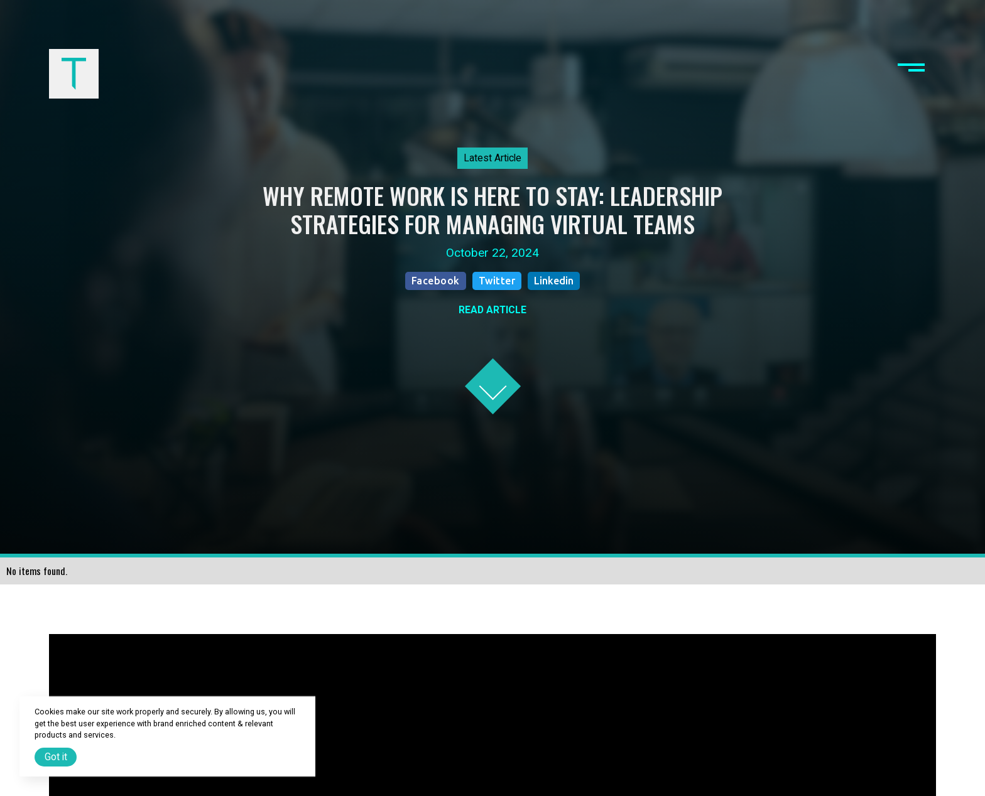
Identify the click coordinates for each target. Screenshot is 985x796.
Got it (56, 757)
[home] (73, 73)
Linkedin (554, 280)
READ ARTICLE (492, 310)
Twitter (497, 280)
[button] (910, 73)
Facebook (435, 280)
